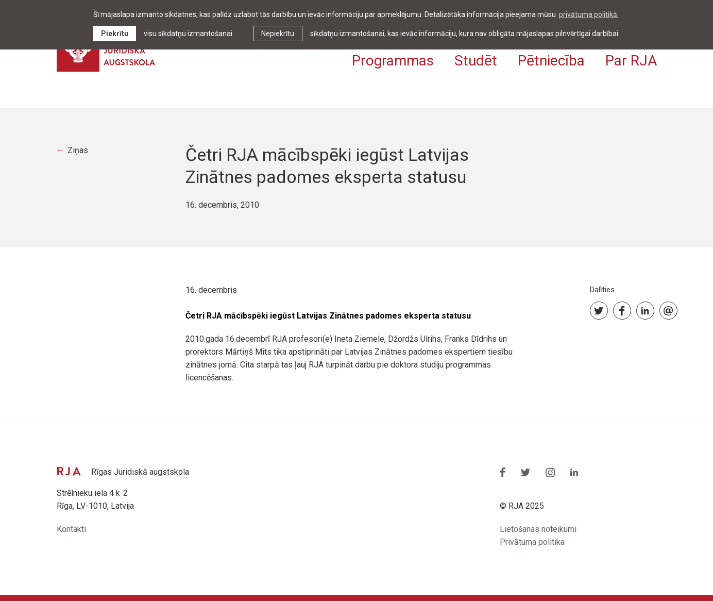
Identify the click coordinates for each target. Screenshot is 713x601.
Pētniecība (551, 60)
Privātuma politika (532, 542)
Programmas (393, 60)
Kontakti (71, 529)
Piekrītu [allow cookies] (114, 33)
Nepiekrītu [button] (277, 33)
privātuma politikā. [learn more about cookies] (589, 14)
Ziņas (77, 150)
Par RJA (631, 60)
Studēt (475, 60)
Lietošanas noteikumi (538, 529)
